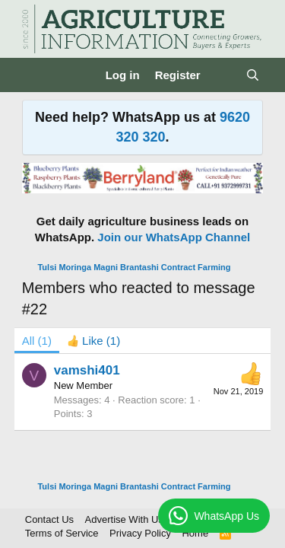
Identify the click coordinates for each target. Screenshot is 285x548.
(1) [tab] (37, 340)
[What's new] (223, 75)
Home (195, 533)
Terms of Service (62, 533)
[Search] (253, 75)
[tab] (93, 340)
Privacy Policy (140, 533)
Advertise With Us (124, 519)
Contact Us (49, 519)
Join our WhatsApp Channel (173, 237)
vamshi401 (87, 370)
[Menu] (35, 75)
